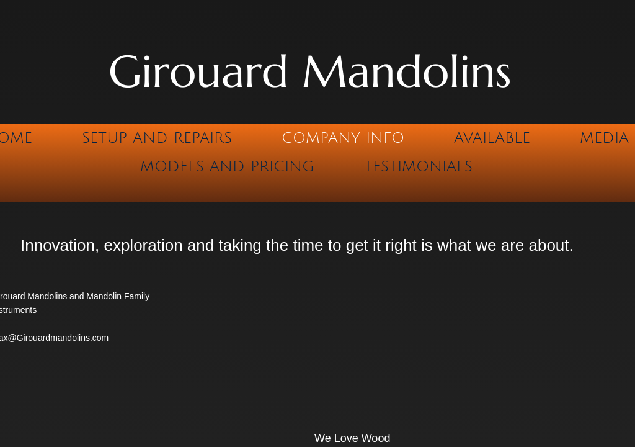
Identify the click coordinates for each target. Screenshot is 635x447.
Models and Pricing (227, 166)
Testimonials (418, 166)
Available (492, 138)
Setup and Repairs (157, 138)
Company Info (343, 138)
